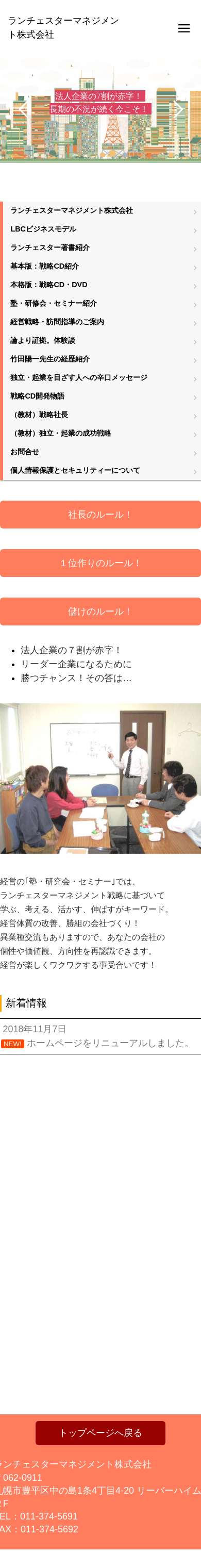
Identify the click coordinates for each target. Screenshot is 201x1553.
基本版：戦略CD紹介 (44, 266)
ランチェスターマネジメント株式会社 (71, 210)
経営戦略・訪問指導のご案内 (57, 322)
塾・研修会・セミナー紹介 (53, 303)
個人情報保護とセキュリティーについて (75, 470)
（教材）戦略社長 (39, 414)
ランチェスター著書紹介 (50, 247)
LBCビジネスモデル (43, 229)
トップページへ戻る (100, 1433)
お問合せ (24, 452)
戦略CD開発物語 (37, 396)
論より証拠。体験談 (42, 340)
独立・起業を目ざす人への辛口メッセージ (78, 377)
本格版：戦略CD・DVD (48, 284)
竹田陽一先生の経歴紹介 (50, 359)
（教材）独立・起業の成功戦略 (60, 433)
